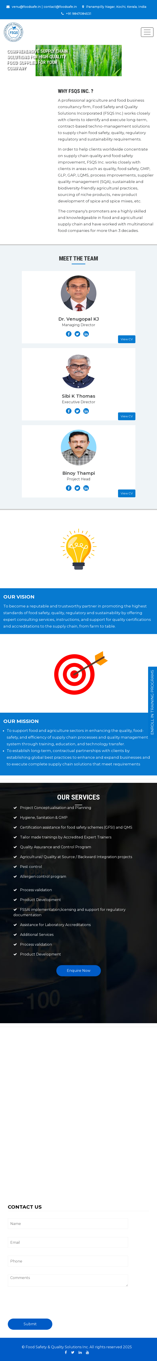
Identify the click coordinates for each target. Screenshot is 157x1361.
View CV (127, 339)
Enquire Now (78, 970)
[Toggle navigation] (147, 32)
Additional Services (36, 935)
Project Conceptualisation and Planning (55, 808)
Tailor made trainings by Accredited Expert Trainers (65, 837)
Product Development (40, 900)
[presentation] (41, 1304)
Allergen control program (43, 876)
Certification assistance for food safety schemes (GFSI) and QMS (76, 827)
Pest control (31, 867)
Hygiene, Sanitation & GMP (43, 817)
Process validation (36, 890)
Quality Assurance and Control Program (55, 847)
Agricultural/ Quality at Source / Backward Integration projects (76, 857)
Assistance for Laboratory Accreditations (55, 925)
